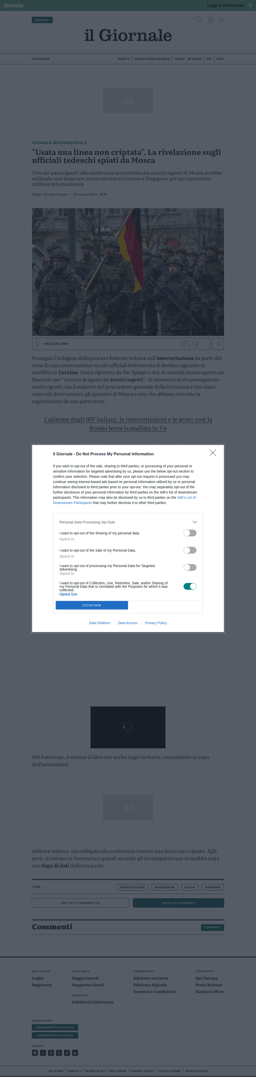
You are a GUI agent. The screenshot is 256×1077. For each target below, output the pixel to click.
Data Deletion (99, 623)
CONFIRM (91, 605)
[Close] (214, 454)
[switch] (190, 533)
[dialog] (128, 538)
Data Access (128, 623)
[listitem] (128, 522)
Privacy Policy (156, 623)
